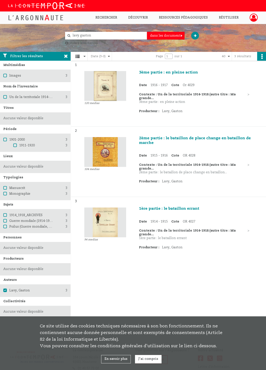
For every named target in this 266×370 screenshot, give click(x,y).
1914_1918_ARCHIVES (25, 215)
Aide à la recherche (84, 43)
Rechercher (106, 17)
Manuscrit (17, 188)
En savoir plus (115, 359)
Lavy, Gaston (19, 290)
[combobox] (166, 36)
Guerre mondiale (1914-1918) (31, 221)
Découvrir (138, 17)
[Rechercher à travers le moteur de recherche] (108, 35)
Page (159, 56)
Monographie (19, 193)
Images (15, 75)
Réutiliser (229, 17)
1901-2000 (17, 139)
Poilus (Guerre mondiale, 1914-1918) (37, 226)
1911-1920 (27, 145)
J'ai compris (148, 359)
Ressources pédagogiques (183, 17)
